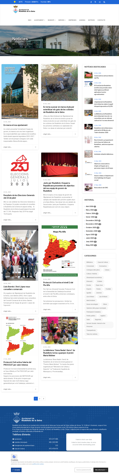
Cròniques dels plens (93, 270)
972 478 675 (53, 448)
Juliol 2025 (91, 238)
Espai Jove (99, 285)
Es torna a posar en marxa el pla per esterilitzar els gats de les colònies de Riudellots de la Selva (58, 109)
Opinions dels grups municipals (96, 308)
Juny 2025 (91, 242)
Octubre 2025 (92, 228)
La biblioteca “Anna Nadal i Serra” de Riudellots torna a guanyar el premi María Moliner (59, 353)
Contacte (101, 20)
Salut (88, 319)
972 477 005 (53, 439)
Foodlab (108, 289)
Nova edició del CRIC (101, 187)
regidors (102, 316)
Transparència (91, 330)
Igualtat (89, 293)
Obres (105, 304)
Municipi (52, 20)
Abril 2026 (91, 206)
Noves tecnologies (92, 304)
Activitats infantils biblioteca (103, 154)
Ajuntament (39, 20)
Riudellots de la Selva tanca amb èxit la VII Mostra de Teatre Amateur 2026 (103, 130)
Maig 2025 (91, 245)
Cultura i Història (92, 273)
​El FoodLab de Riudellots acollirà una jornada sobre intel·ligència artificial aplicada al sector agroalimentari (103, 90)
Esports (89, 289)
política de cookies (38, 464)
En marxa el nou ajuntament (15, 125)
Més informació (100, 470)
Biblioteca (90, 262)
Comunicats (90, 266)
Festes (98, 289)
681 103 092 (53, 442)
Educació (89, 281)
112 (56, 445)
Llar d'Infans (90, 296)
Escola (89, 285)
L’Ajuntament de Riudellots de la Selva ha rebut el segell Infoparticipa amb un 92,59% (103, 104)
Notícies (91, 20)
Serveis (62, 20)
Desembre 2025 (93, 221)
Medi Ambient (91, 300)
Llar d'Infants (103, 296)
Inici (29, 20)
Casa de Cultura (103, 262)
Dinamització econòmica (94, 277)
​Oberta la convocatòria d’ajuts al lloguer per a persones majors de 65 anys (103, 166)
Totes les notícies (92, 334)
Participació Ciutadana (94, 312)
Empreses (72, 20)
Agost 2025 (91, 235)
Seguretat (98, 319)
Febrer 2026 (92, 213)
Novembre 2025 (93, 224)
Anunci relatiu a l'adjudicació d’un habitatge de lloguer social (103, 178)
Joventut (99, 293)
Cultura (107, 270)
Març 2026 (91, 210)
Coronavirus (103, 266)
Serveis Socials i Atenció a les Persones (96, 325)
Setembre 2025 (93, 231)
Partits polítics (91, 316)
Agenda (82, 20)
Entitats (99, 281)
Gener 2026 (91, 217)
